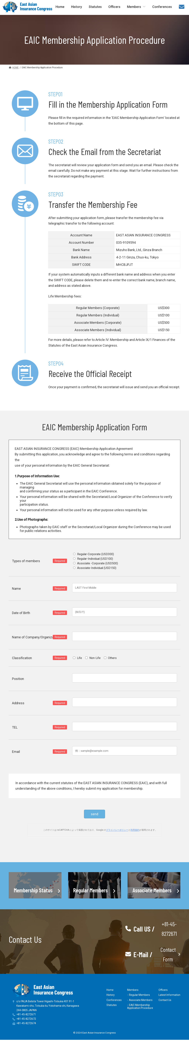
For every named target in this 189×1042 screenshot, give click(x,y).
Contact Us (165, 999)
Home (110, 989)
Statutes (111, 1005)
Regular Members (139, 994)
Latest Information (169, 994)
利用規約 (134, 830)
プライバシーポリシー (117, 830)
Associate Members (140, 999)
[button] (152, 928)
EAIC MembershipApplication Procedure (140, 1006)
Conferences (114, 999)
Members (132, 989)
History (110, 994)
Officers (163, 989)
